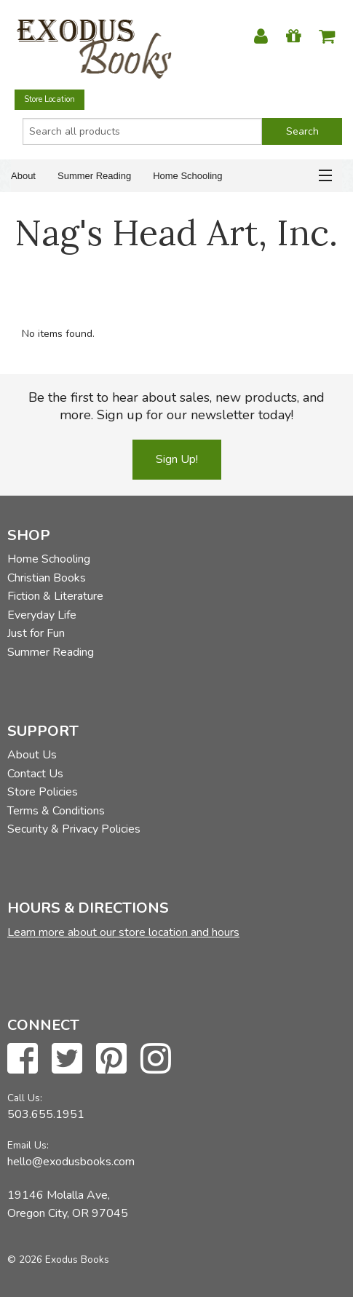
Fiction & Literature (55, 596)
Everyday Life (41, 615)
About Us (32, 755)
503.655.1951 (45, 1114)
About (23, 175)
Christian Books (46, 578)
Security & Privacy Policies (73, 829)
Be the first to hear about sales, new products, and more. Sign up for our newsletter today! (176, 406)
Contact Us (35, 774)
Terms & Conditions (56, 811)
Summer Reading (94, 175)
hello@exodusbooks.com (71, 1162)
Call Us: (24, 1098)
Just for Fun (36, 633)
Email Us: (28, 1145)
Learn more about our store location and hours (123, 932)
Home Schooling (187, 175)
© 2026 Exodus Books (58, 1259)
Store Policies (42, 792)
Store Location (49, 99)
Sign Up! (177, 459)
